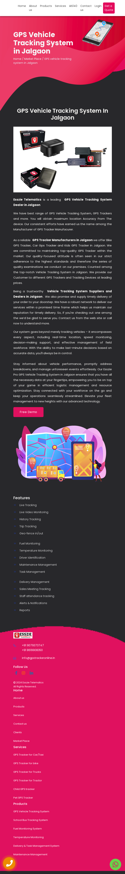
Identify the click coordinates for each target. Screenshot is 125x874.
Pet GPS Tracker (23, 797)
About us (33, 8)
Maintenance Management (30, 854)
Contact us (86, 8)
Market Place (32, 59)
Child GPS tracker (24, 789)
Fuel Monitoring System (27, 828)
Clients (17, 732)
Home (22, 6)
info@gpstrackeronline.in (38, 658)
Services (60, 6)
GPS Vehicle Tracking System (31, 811)
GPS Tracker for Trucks (27, 772)
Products (46, 6)
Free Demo (28, 412)
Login (98, 6)
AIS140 (73, 6)
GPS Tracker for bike (25, 763)
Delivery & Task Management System (36, 846)
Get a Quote (108, 8)
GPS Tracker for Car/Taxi (28, 755)
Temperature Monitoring (28, 837)
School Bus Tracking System (30, 820)
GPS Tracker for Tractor (27, 780)
